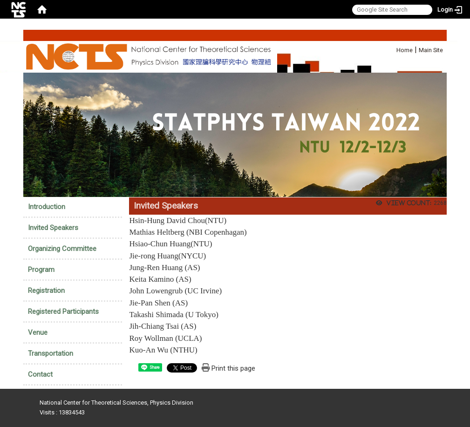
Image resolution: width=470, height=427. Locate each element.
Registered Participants (63, 311)
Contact (40, 374)
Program (41, 269)
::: (391, 48)
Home (404, 50)
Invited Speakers (53, 228)
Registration (46, 290)
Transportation (50, 353)
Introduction (46, 207)
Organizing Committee (62, 248)
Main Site (431, 50)
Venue (38, 332)
